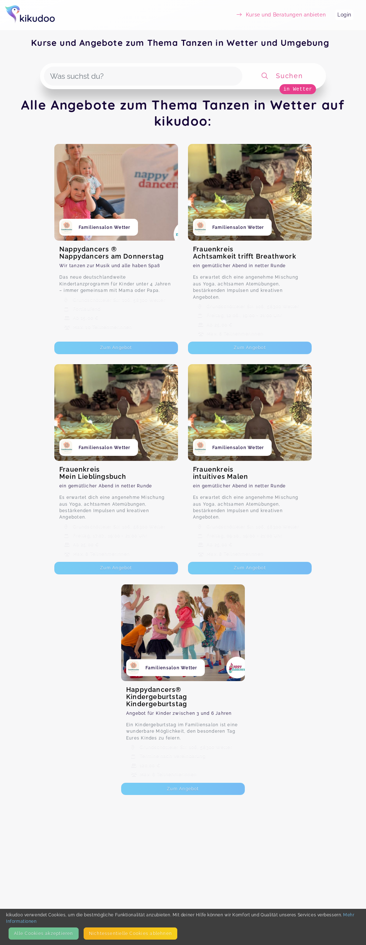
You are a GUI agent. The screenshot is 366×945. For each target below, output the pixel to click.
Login (344, 15)
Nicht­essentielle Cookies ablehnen (130, 933)
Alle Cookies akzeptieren (43, 933)
